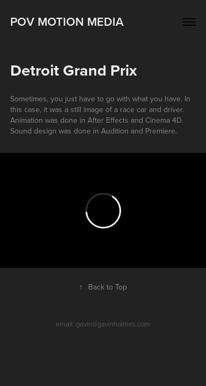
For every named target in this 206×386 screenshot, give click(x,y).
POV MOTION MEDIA (67, 21)
